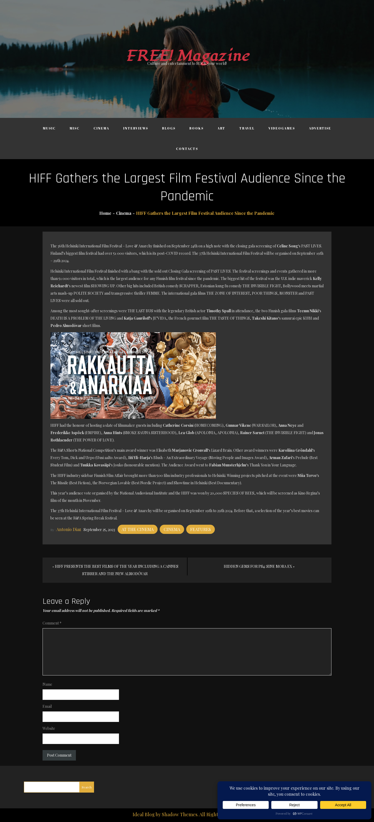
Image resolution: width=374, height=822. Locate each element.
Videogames (281, 128)
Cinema (101, 128)
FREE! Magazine (187, 56)
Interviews (135, 128)
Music (49, 128)
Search (87, 787)
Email (47, 706)
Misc (75, 128)
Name (47, 684)
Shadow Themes (180, 814)
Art (221, 128)
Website (49, 728)
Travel (246, 128)
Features (200, 529)
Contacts (187, 149)
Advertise (320, 128)
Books (196, 128)
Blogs (168, 128)
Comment (52, 623)
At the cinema (138, 529)
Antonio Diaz (68, 529)
